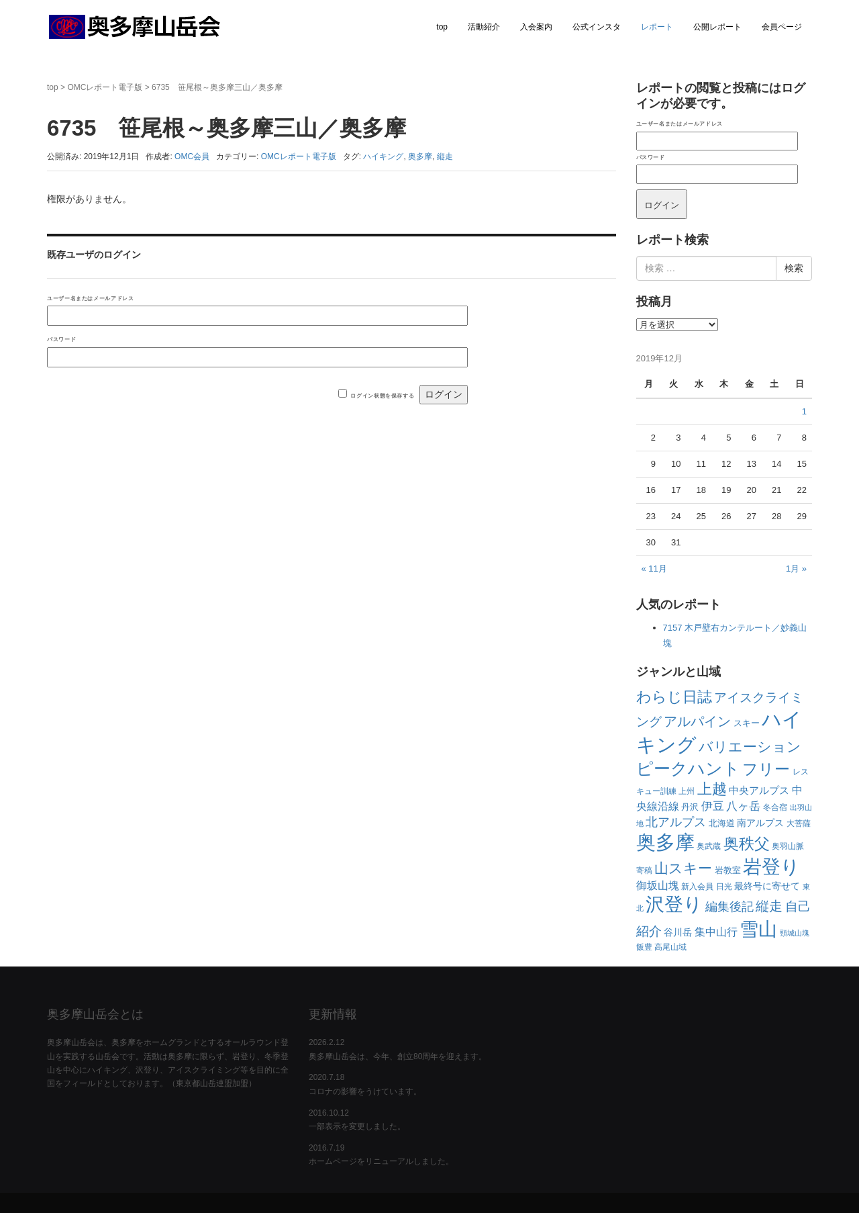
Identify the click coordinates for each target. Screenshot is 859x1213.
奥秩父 (746, 844)
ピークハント (688, 768)
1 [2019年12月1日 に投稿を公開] (804, 411)
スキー (747, 723)
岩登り (771, 866)
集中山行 (716, 932)
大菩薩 (799, 823)
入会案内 (536, 27)
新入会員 (697, 886)
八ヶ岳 (743, 806)
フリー (766, 769)
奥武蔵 (709, 846)
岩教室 (728, 870)
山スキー (683, 868)
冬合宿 (775, 807)
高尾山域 (670, 947)
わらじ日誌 (674, 696)
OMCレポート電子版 (104, 87)
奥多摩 (420, 156)
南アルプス (760, 822)
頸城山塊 (794, 933)
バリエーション (750, 747)
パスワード (61, 339)
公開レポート (717, 27)
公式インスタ (596, 27)
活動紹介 (484, 27)
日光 (724, 886)
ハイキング (383, 156)
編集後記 (729, 906)
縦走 (445, 156)
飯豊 (644, 947)
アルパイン (697, 721)
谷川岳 (678, 932)
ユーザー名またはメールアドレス (90, 298)
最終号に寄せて (767, 886)
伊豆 (712, 806)
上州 (686, 791)
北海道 (722, 823)
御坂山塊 (657, 885)
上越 (712, 788)
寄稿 (644, 870)
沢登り (674, 904)
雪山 (758, 929)
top (442, 27)
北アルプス (676, 822)
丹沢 (690, 807)
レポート (657, 27)
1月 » (796, 569)
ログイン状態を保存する (382, 395)
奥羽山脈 (788, 846)
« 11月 (654, 569)
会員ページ (782, 27)
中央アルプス (759, 790)
